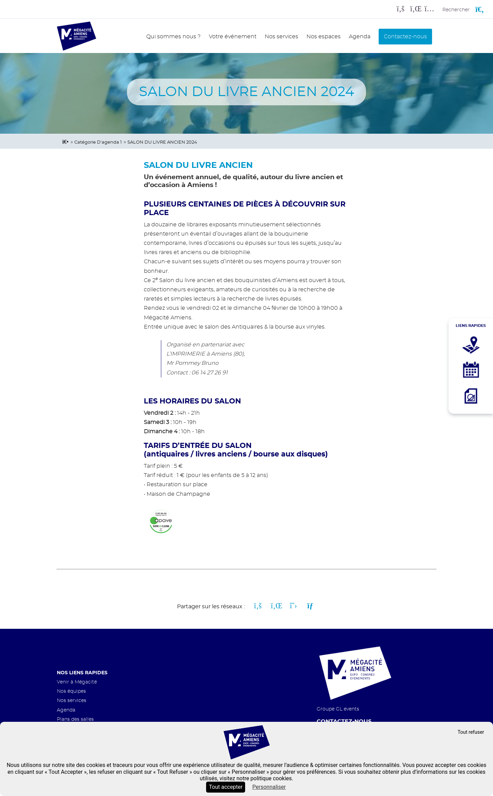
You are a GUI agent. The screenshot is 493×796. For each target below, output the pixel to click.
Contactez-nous (405, 36)
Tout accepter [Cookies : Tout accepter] (225, 787)
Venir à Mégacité (77, 682)
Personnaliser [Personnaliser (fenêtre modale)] (269, 787)
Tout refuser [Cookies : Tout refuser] (470, 732)
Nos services (281, 36)
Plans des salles (75, 719)
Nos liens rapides (82, 672)
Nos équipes (71, 691)
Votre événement (232, 36)
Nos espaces (323, 36)
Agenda (359, 36)
